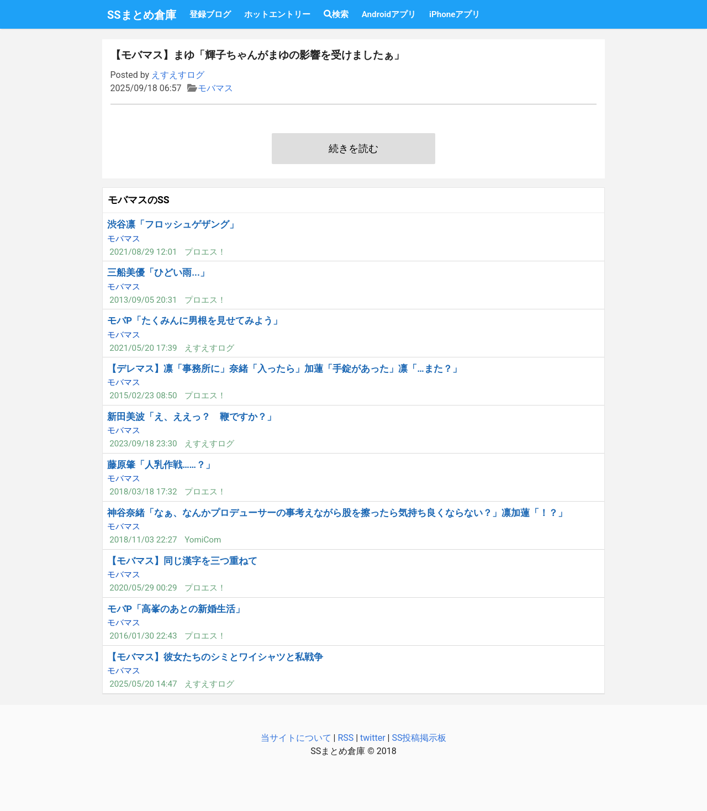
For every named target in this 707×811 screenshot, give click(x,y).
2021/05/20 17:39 (143, 348)
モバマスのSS (139, 200)
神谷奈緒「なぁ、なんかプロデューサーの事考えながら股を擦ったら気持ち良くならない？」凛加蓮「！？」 (337, 512)
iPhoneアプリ (454, 14)
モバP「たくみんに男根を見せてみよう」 (194, 320)
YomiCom (202, 540)
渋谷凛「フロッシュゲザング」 (173, 224)
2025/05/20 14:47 (143, 684)
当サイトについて (296, 738)
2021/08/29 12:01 (143, 252)
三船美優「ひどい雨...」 (158, 272)
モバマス (215, 88)
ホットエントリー (277, 14)
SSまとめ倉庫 (141, 15)
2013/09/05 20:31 (143, 300)
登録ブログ (210, 14)
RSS (345, 738)
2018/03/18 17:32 (143, 492)
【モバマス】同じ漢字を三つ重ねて (182, 560)
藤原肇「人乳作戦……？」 (161, 464)
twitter (373, 738)
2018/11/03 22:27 (143, 540)
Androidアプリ (389, 14)
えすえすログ (177, 75)
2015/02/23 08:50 (143, 396)
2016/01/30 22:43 (143, 636)
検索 (336, 14)
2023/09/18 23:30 (143, 444)
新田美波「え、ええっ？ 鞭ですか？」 (191, 416)
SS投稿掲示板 (419, 738)
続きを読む (353, 148)
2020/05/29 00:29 (143, 588)
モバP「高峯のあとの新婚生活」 (176, 608)
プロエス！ (205, 252)
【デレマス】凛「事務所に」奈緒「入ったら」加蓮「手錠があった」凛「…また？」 (284, 368)
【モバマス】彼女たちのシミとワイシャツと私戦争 (215, 656)
